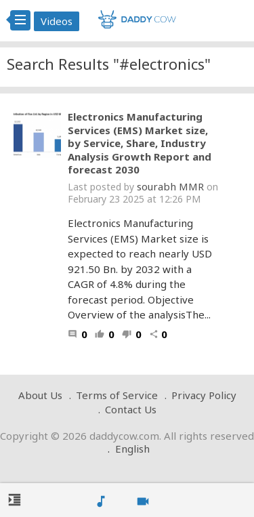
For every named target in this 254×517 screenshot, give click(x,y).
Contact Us (130, 409)
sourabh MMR (170, 186)
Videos (56, 21)
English (132, 448)
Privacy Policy (203, 395)
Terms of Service (117, 395)
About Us (40, 395)
